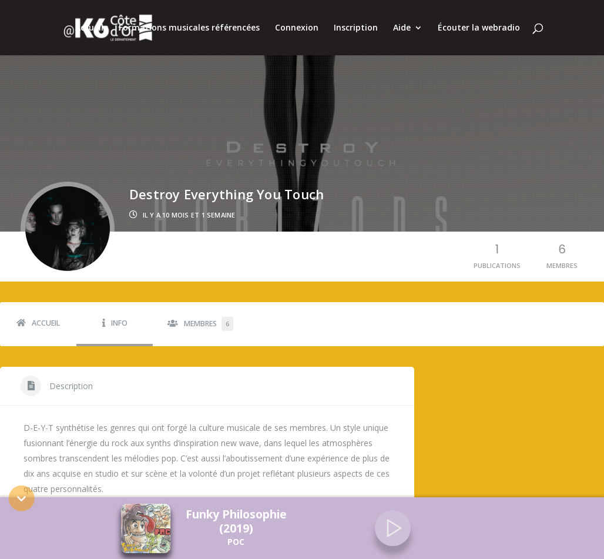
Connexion (296, 28)
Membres (208, 316)
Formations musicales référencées (189, 28)
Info (119, 315)
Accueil (89, 28)
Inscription (356, 28)
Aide (402, 28)
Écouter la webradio (479, 28)
